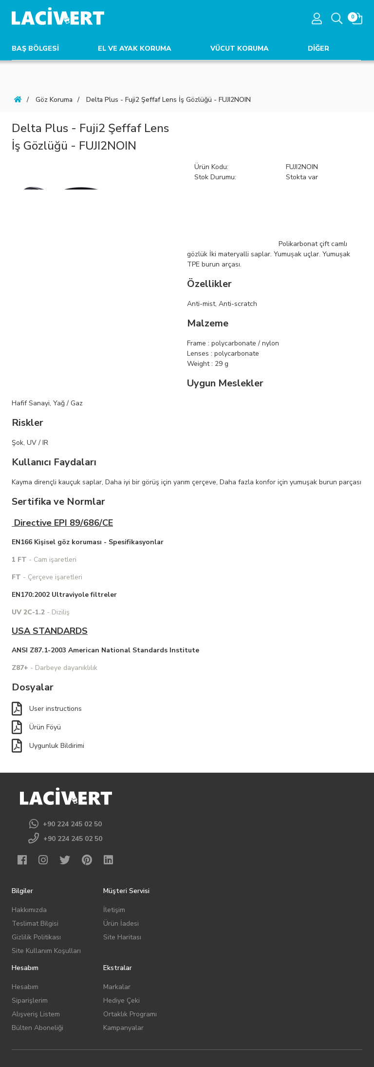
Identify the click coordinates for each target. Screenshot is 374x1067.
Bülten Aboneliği (37, 1027)
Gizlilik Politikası (36, 937)
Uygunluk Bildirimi (48, 746)
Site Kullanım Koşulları (46, 950)
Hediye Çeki (121, 1000)
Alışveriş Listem (36, 1014)
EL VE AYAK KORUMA (134, 48)
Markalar (117, 986)
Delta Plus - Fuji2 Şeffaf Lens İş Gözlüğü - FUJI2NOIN (168, 99)
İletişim (114, 910)
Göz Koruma (54, 99)
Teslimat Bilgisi (35, 923)
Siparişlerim (30, 1000)
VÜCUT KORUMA (239, 48)
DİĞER (318, 48)
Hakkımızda (29, 910)
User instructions (47, 709)
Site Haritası (122, 937)
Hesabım (25, 986)
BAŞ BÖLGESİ (35, 48)
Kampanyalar (123, 1027)
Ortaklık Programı (130, 1014)
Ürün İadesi (121, 923)
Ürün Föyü (36, 727)
